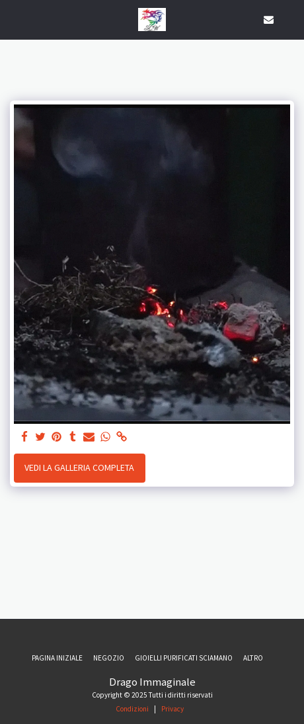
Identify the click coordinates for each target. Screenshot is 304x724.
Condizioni (132, 708)
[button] (14, 19)
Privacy (172, 708)
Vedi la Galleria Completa (79, 467)
